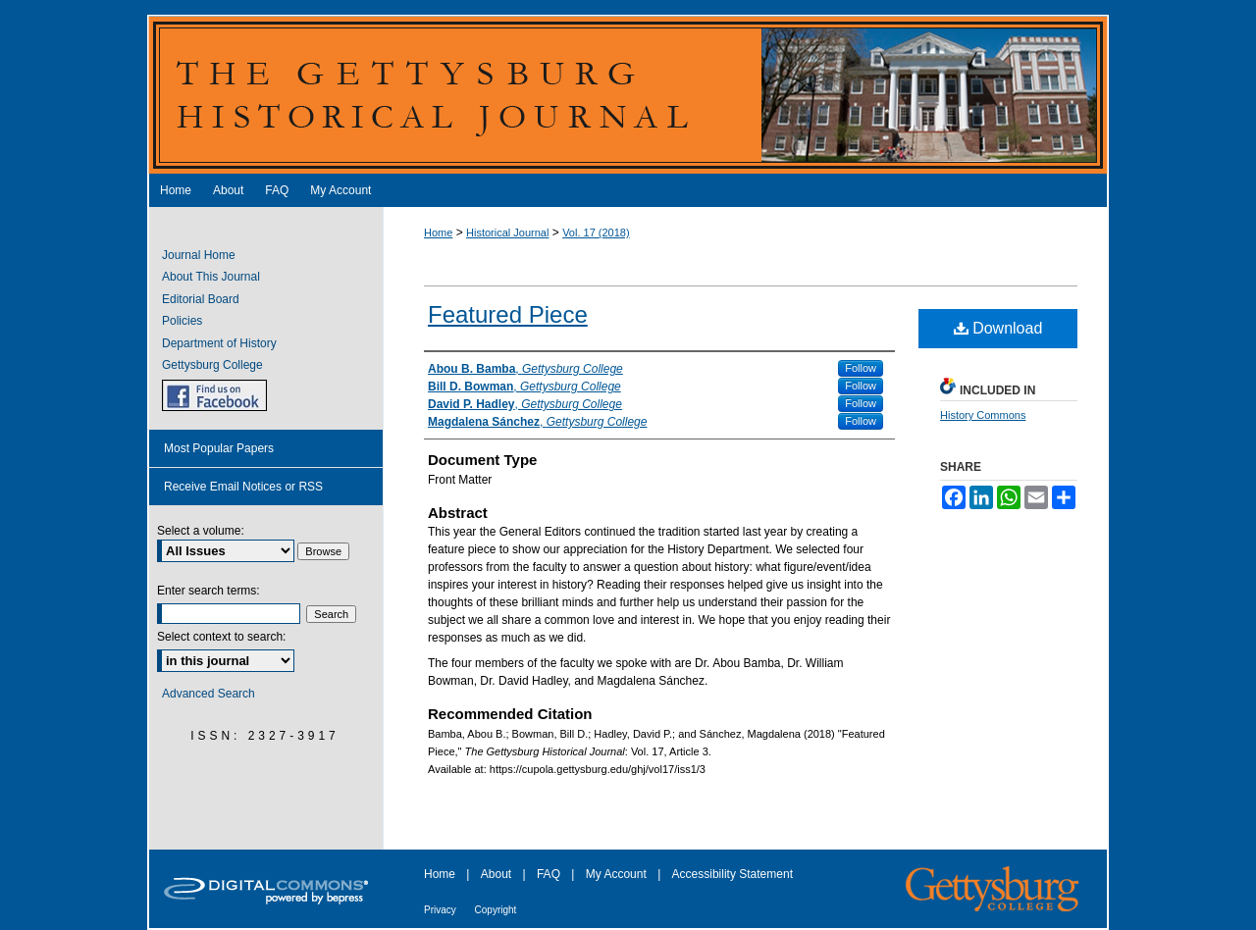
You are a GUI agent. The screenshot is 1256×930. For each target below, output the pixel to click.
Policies (182, 321)
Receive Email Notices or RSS (243, 486)
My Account (618, 874)
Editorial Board (200, 299)
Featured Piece (508, 314)
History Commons (982, 415)
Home (438, 232)
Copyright (496, 909)
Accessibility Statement (732, 874)
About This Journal (211, 277)
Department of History (219, 343)
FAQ (550, 874)
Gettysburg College (212, 365)
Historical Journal (507, 232)
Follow (860, 368)
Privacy (441, 909)
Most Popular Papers (219, 448)
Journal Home (199, 255)
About (498, 874)
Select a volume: (200, 531)
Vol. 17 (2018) (596, 232)
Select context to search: (221, 637)
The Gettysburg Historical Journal (628, 94)
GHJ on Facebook (214, 395)
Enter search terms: (208, 590)
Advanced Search (208, 693)
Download (998, 328)
